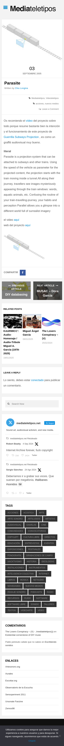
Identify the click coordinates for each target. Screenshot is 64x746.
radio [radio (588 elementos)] (50, 592)
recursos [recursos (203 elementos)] (13, 598)
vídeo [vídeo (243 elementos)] (41, 610)
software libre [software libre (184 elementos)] (17, 604)
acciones (40, 103)
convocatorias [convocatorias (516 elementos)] (37, 531)
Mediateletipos (38, 98)
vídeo (29, 120)
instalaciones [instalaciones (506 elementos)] (16, 567)
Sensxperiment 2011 (15, 694)
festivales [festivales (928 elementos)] (34, 549)
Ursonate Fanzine (14, 701)
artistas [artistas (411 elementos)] (50, 519)
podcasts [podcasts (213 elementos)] (36, 592)
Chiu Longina (21, 88)
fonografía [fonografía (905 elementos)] (14, 555)
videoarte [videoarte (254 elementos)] (27, 610)
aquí (16, 219)
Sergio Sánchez (14, 469)
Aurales (9, 673)
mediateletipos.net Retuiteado (23, 438)
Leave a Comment (50, 109)
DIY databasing (16, 294)
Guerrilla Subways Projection (22, 137)
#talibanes (41, 479)
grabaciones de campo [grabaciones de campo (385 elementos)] (39, 555)
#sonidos (11, 484)
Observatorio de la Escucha (19, 687)
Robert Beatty (13, 443)
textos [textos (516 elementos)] (12, 610)
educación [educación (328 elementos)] (14, 543)
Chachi (32, 741)
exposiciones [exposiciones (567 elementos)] (15, 549)
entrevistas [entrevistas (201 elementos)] (32, 543)
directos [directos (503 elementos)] (50, 537)
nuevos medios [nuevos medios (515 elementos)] (34, 586)
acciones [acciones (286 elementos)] (13, 513)
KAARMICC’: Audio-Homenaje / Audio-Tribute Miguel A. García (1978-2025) (11, 342)
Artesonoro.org (12, 666)
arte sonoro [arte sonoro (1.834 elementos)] (15, 519)
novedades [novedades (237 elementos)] (14, 586)
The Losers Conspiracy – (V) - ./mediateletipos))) (29, 631)
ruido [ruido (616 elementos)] (27, 598)
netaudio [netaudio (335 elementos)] (38, 580)
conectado (37, 380)
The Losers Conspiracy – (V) (50, 334)
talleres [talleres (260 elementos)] (49, 604)
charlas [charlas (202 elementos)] (31, 525)
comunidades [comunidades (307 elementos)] (15, 531)
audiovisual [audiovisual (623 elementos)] (14, 525)
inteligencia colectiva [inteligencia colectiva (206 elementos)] (21, 574)
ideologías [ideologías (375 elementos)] (47, 561)
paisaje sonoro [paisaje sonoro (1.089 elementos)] (16, 592)
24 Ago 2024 (30, 470)
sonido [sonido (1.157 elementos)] (35, 604)
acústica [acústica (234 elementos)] (28, 513)
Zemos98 (10, 708)
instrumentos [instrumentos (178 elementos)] (37, 567)
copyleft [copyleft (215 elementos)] (13, 537)
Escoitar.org (11, 680)
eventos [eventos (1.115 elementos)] (49, 543)
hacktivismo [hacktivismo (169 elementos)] (15, 561)
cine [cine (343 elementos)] (43, 525)
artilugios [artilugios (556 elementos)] (34, 519)
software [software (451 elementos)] (42, 598)
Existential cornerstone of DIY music (23, 635)
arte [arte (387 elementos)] (41, 513)
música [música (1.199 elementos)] (24, 580)
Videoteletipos (52, 98)
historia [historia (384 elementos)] (31, 561)
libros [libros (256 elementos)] (11, 580)
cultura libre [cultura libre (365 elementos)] (31, 537)
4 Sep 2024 (28, 444)
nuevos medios (52, 103)
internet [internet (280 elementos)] (44, 574)
